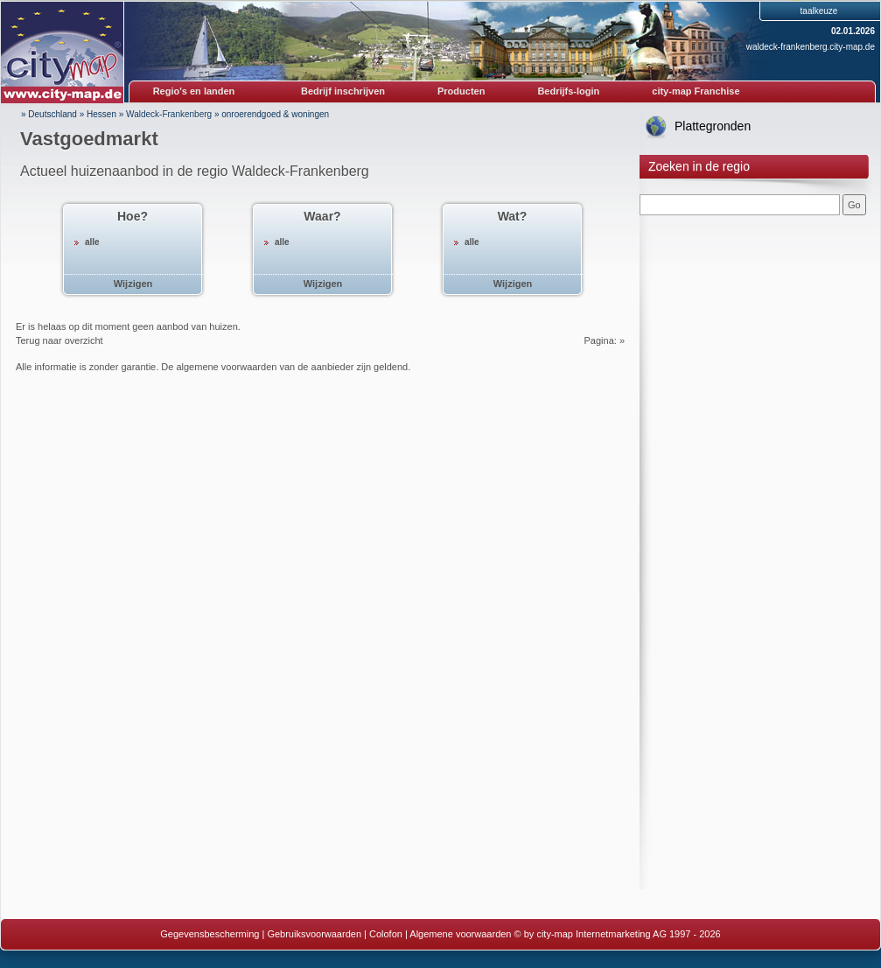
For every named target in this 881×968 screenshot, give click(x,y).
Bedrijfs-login (568, 91)
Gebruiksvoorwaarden (314, 934)
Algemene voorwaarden (460, 934)
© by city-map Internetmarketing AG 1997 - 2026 (617, 934)
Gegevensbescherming (209, 934)
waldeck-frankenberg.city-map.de (810, 47)
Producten (461, 91)
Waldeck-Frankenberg (169, 114)
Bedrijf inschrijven (343, 91)
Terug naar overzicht (59, 340)
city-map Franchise (695, 91)
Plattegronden (713, 126)
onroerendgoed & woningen (275, 114)
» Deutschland (49, 114)
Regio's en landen (194, 91)
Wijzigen (133, 283)
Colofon (385, 934)
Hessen (101, 114)
